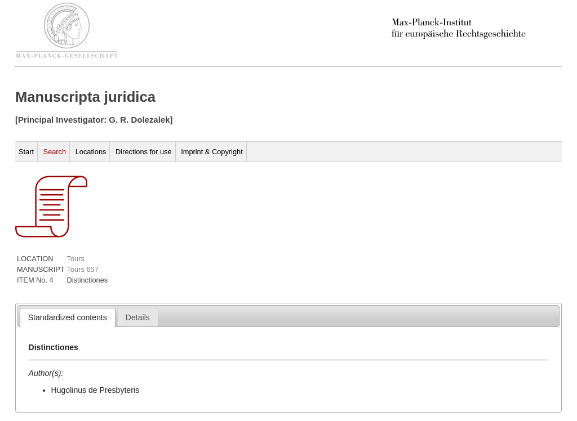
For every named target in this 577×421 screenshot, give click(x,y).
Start (26, 151)
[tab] (68, 317)
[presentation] (67, 317)
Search (54, 151)
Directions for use (144, 151)
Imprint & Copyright (212, 151)
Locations (91, 151)
